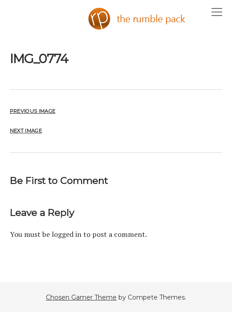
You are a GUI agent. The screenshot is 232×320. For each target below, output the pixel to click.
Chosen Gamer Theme (81, 297)
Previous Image (32, 111)
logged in (66, 234)
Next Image (26, 131)
